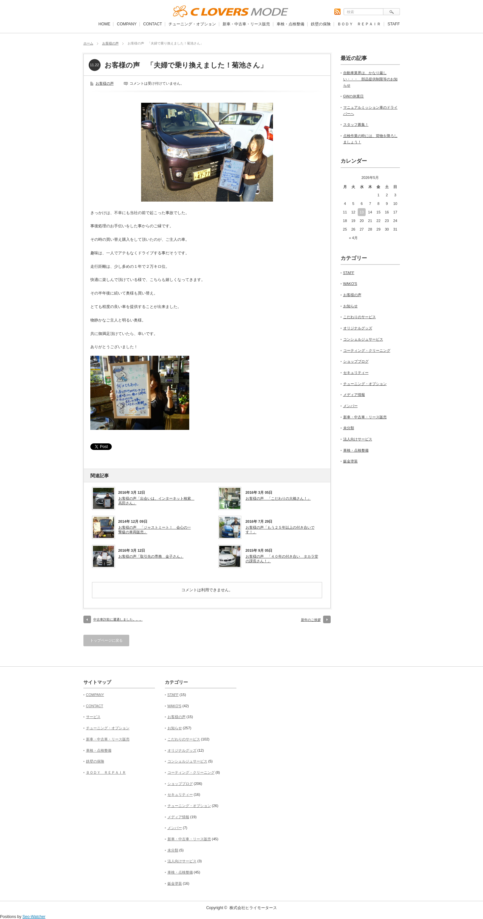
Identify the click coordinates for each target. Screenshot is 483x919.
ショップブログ (356, 361)
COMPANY (126, 24)
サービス (93, 717)
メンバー (350, 406)
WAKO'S (350, 284)
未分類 (348, 428)
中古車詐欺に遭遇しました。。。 (118, 619)
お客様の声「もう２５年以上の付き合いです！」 (280, 529)
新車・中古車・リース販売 (246, 24)
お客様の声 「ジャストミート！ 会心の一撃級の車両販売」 (154, 529)
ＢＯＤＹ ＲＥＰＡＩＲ (359, 24)
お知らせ (350, 306)
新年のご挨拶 (311, 620)
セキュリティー (356, 373)
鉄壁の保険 (321, 24)
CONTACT (152, 24)
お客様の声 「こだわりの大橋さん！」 (278, 498)
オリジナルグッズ (357, 328)
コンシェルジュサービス (363, 339)
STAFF (393, 24)
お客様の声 (110, 43)
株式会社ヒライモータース (253, 907)
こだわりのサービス (359, 317)
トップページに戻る (106, 640)
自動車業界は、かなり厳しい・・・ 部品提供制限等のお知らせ (370, 79)
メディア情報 (354, 395)
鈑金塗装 (350, 461)
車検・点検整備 (290, 24)
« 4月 (353, 238)
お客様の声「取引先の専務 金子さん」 (151, 556)
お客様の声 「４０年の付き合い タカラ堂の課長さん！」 (282, 558)
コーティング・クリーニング (366, 350)
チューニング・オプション (192, 24)
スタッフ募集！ (356, 124)
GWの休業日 (353, 96)
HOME (104, 24)
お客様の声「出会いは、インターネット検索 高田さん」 (156, 500)
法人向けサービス (357, 439)
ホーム (88, 43)
